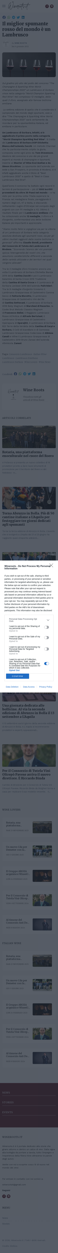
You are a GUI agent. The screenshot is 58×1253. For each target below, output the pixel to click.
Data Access (29, 687)
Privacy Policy (45, 687)
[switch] (46, 627)
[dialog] (29, 626)
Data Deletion (12, 687)
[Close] (52, 566)
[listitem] (29, 620)
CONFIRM (17, 676)
